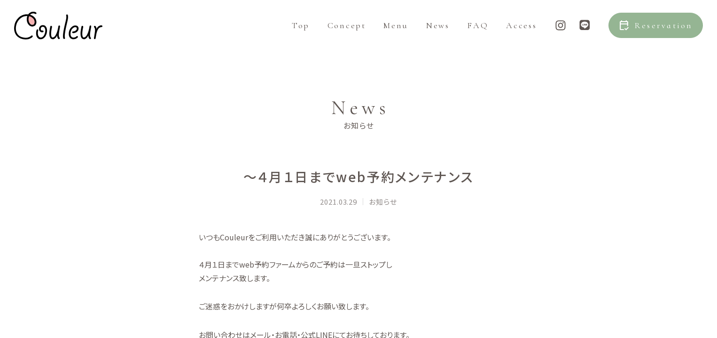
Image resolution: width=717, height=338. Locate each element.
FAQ (477, 33)
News (438, 33)
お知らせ (383, 227)
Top (301, 33)
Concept (346, 33)
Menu (395, 33)
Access (521, 33)
